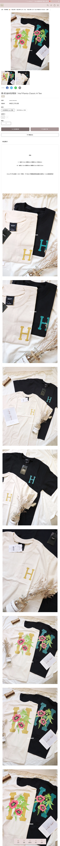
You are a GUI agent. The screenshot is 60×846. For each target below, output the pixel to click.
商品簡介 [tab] (5, 141)
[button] (7, 87)
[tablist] (30, 142)
